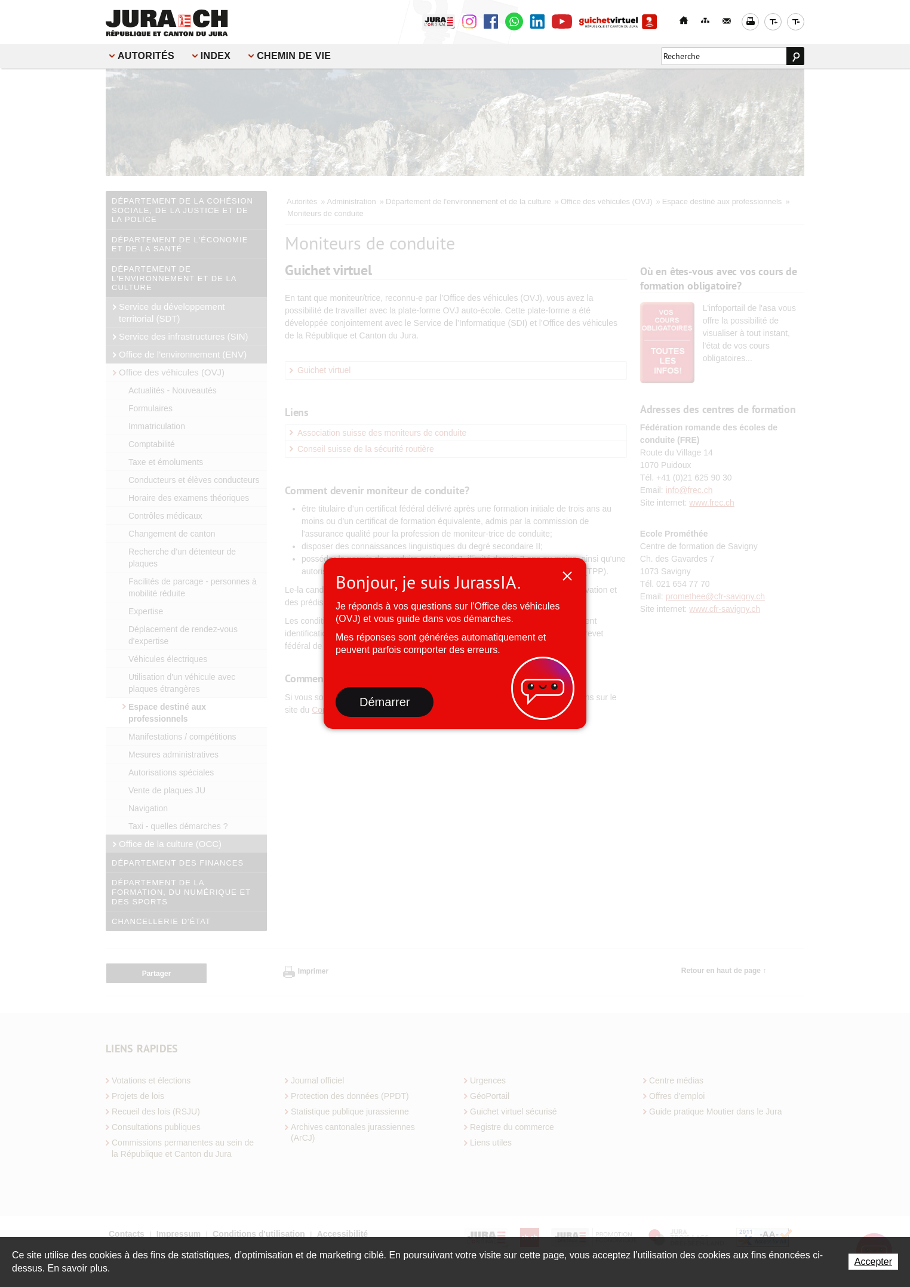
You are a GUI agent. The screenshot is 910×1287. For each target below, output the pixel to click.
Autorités (146, 56)
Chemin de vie (294, 56)
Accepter (873, 1262)
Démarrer (384, 702)
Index (215, 56)
